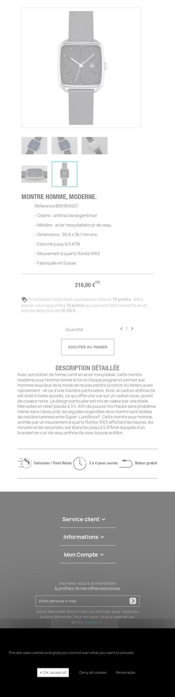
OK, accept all (53, 672)
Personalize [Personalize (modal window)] (125, 672)
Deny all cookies (91, 672)
